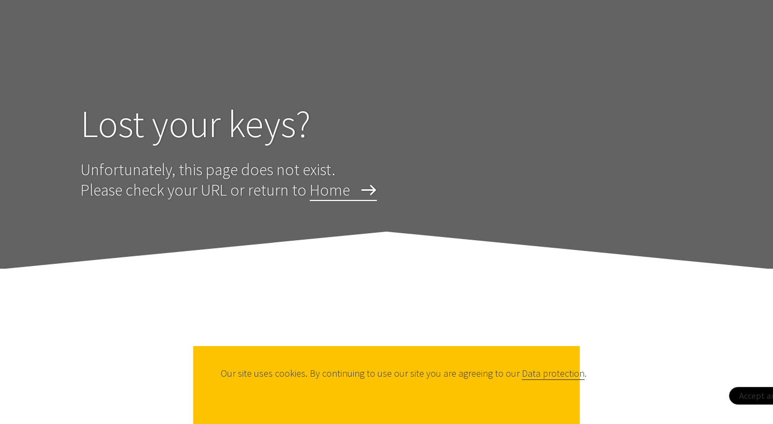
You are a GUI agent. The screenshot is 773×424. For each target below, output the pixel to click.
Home (330, 189)
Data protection (553, 373)
